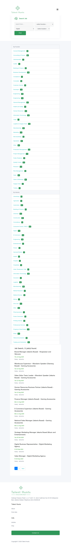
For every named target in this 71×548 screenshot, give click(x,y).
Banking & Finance (20, 68)
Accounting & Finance (21, 55)
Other (16, 145)
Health (16, 257)
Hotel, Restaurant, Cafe (21, 269)
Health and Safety (19, 107)
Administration (18, 60)
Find (20, 33)
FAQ (12, 526)
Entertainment (18, 244)
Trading (17, 188)
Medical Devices (19, 295)
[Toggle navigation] (57, 9)
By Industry (16, 192)
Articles (13, 522)
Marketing (17, 132)
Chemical (17, 214)
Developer (18, 90)
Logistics (17, 282)
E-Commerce (18, 235)
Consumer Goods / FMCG (22, 227)
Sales (16, 175)
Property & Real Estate (21, 329)
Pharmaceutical (19, 312)
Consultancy (18, 222)
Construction (18, 218)
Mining (16, 299)
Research (17, 167)
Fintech (16, 248)
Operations (18, 141)
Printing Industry (19, 321)
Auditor (16, 64)
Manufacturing (19, 128)
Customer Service (19, 85)
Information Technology (21, 115)
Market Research (19, 291)
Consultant (17, 81)
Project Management (20, 154)
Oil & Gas (17, 304)
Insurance (17, 278)
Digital (16, 231)
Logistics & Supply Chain (22, 124)
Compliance (18, 77)
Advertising (18, 197)
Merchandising (18, 137)
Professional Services (20, 325)
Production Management (21, 150)
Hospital (17, 261)
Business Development (21, 72)
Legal (16, 120)
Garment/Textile (19, 252)
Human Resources (20, 111)
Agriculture (17, 201)
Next (23, 468)
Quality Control (19, 162)
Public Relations (19, 158)
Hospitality (17, 265)
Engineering (18, 94)
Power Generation (19, 317)
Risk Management (19, 171)
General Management (21, 102)
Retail (16, 334)
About (13, 508)
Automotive (18, 205)
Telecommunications (20, 338)
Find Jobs (14, 512)
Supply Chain (18, 184)
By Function (16, 47)
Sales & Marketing (20, 180)
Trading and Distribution (21, 342)
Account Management (20, 51)
